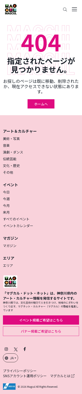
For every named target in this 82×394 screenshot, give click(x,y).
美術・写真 (11, 138)
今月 (6, 205)
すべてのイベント (16, 218)
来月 (6, 212)
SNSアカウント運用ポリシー (25, 375)
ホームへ (41, 103)
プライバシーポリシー (20, 370)
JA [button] (9, 357)
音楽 (6, 145)
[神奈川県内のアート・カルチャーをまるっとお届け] (10, 9)
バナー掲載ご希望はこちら (41, 331)
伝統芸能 (9, 158)
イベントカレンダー (18, 225)
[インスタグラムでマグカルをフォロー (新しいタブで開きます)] (6, 348)
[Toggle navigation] (74, 9)
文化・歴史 (11, 165)
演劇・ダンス (13, 152)
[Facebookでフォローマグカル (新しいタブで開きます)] (25, 348)
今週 (6, 198)
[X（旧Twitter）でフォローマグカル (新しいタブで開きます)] (15, 348)
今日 (6, 191)
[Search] (65, 9)
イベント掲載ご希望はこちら (41, 320)
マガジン (9, 245)
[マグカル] (10, 281)
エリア (8, 265)
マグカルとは (62, 375)
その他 (8, 172)
